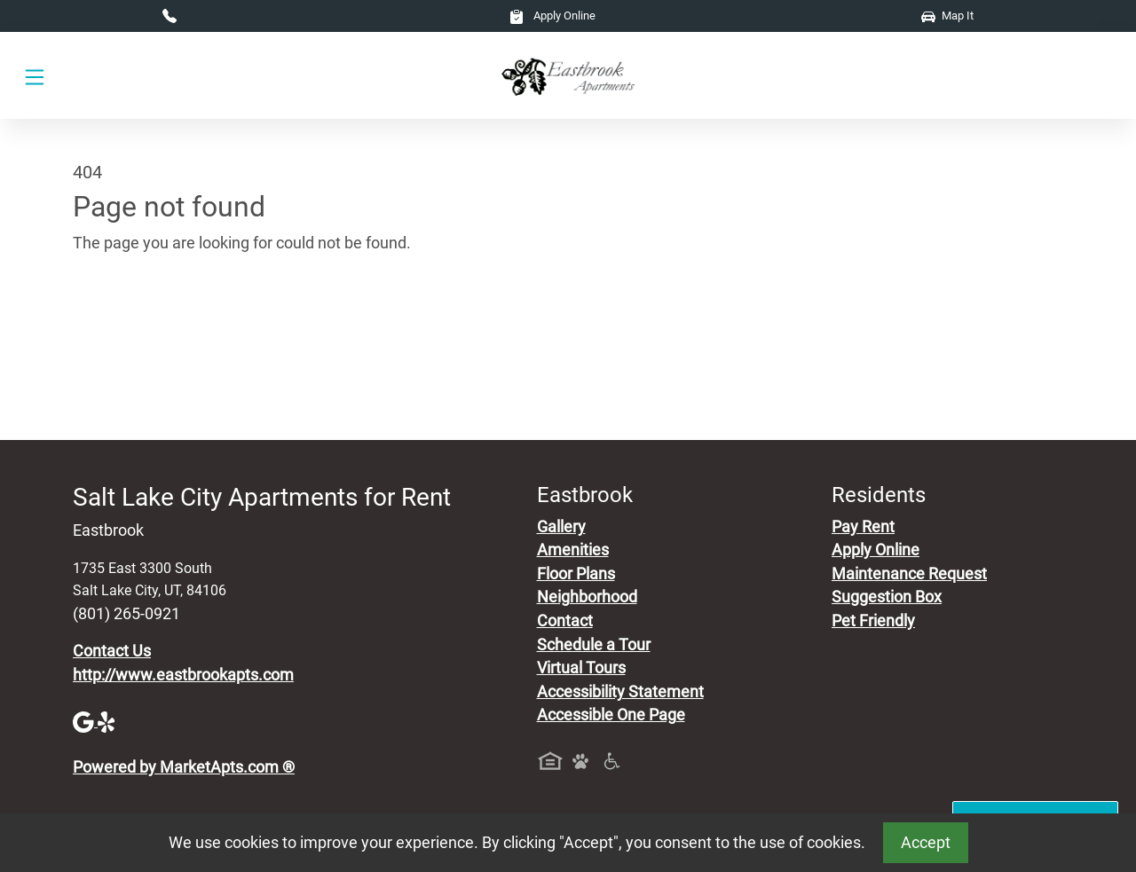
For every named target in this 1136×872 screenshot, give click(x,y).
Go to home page (133, 325)
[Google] (85, 721)
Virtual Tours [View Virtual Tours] (581, 668)
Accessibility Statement (620, 692)
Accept (926, 843)
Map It (947, 15)
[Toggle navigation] (35, 75)
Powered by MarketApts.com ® (184, 767)
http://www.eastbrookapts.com (183, 675)
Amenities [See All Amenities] (573, 550)
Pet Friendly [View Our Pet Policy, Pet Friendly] (873, 621)
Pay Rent (863, 527)
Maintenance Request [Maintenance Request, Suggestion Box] (909, 574)
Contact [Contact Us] (565, 621)
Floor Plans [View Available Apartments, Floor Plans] (576, 574)
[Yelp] (108, 721)
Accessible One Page (611, 715)
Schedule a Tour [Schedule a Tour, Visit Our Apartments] (594, 645)
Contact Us (112, 651)
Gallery (561, 527)
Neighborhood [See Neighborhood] (587, 597)
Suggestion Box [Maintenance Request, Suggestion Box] (887, 597)
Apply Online (552, 15)
